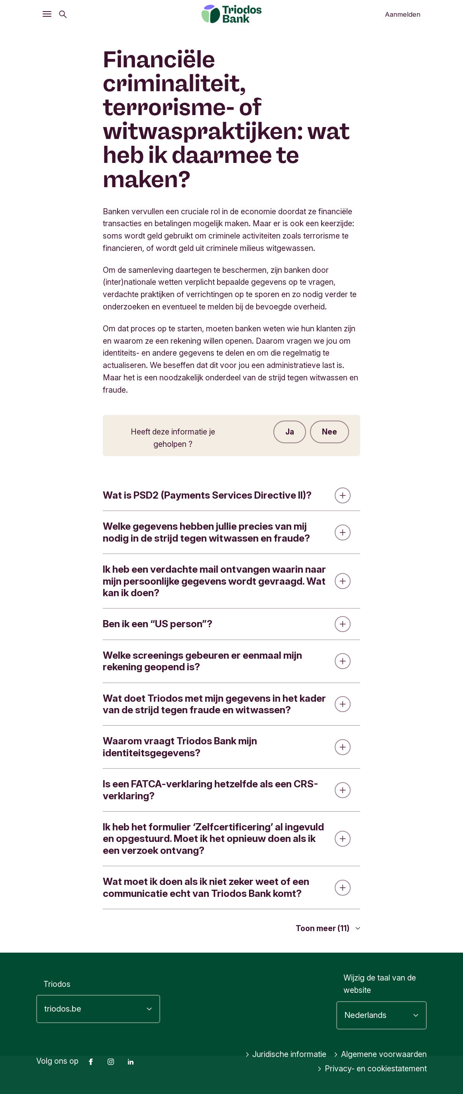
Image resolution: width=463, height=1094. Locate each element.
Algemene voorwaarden (380, 1054)
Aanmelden (402, 14)
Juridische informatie (286, 1054)
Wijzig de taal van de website (379, 984)
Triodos (57, 984)
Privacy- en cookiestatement (372, 1069)
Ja (289, 431)
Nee (329, 431)
